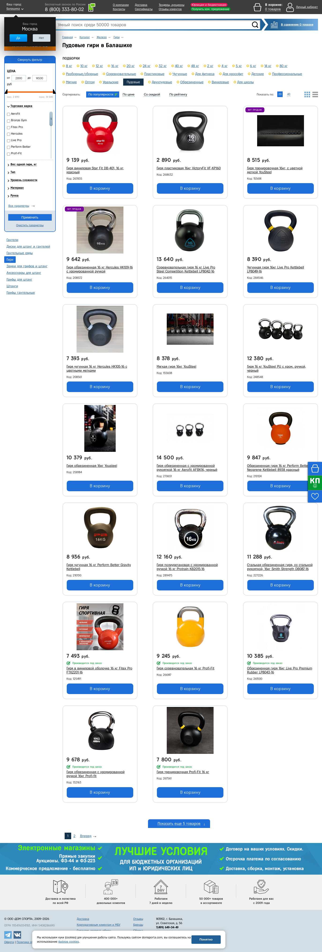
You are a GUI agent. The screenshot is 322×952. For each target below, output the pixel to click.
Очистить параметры (30, 225)
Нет (41, 38)
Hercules (16, 133)
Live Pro (16, 140)
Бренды (138, 924)
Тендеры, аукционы (171, 4)
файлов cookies (68, 941)
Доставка (141, 4)
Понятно (206, 939)
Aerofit (15, 113)
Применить (29, 217)
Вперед (85, 836)
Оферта (9, 942)
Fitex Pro (17, 126)
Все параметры (18, 205)
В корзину (100, 188)
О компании (121, 4)
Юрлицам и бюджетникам (209, 4)
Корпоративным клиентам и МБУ (98, 924)
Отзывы (138, 918)
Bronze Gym (19, 120)
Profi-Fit (16, 153)
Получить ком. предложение (210, 9)
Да (18, 38)
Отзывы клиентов (170, 9)
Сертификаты (143, 9)
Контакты (119, 9)
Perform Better (21, 146)
